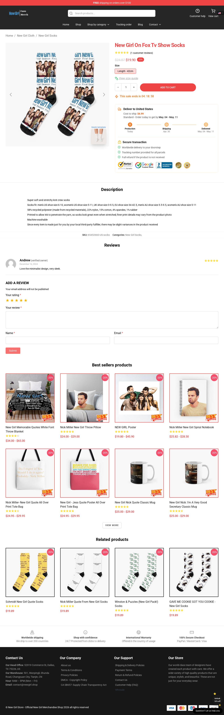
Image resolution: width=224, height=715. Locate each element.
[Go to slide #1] (48, 155)
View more (112, 525)
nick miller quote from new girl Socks (84, 601)
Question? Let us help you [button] (208, 711)
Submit (13, 350)
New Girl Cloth (25, 35)
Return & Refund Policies (128, 675)
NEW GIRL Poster (125, 427)
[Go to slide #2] (66, 155)
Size (117, 65)
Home (9, 35)
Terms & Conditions (71, 670)
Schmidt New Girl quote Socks (24, 601)
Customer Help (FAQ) (126, 684)
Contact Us (121, 680)
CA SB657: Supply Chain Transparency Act (84, 684)
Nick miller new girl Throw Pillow (80, 427)
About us (66, 665)
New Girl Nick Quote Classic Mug (135, 502)
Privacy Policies (69, 675)
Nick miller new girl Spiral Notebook (191, 427)
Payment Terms (123, 670)
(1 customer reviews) (141, 52)
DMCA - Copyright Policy (74, 680)
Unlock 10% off (217, 699)
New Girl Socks (47, 35)
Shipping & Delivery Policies (129, 665)
